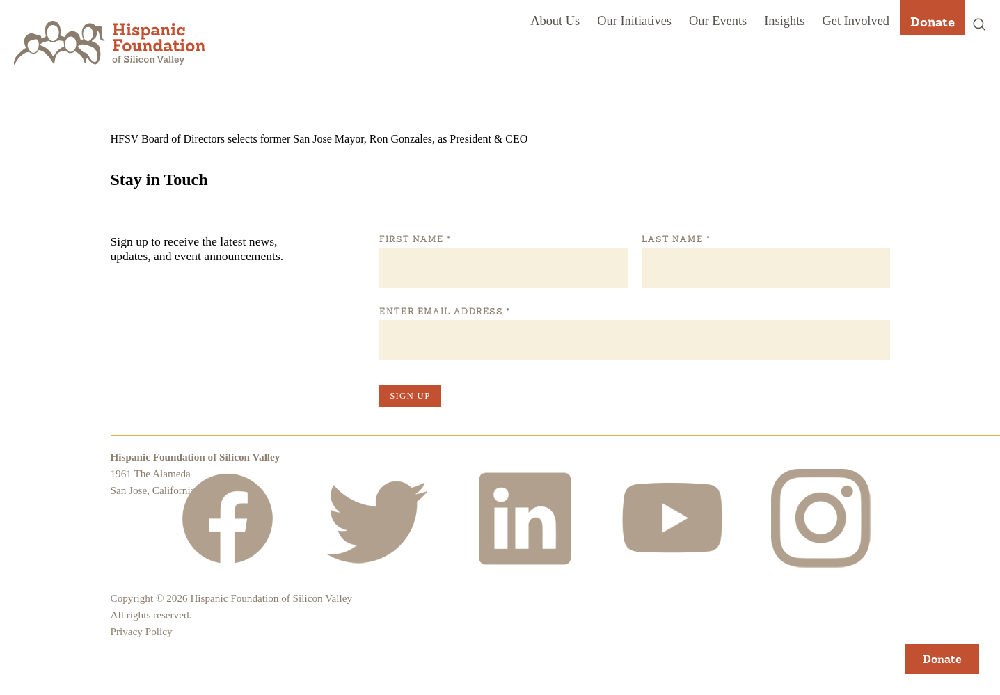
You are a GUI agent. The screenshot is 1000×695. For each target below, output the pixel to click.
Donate (932, 21)
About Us (555, 21)
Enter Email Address (444, 312)
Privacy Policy (142, 631)
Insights (784, 21)
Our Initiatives (634, 21)
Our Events (718, 21)
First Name (414, 239)
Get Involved (855, 21)
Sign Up (410, 396)
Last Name (676, 239)
